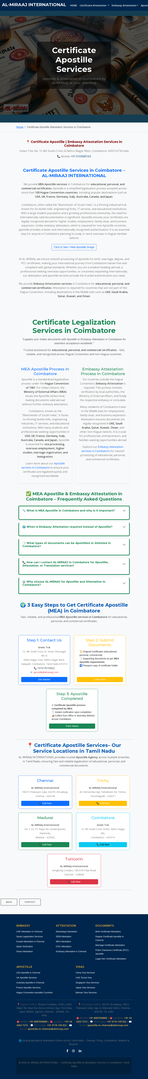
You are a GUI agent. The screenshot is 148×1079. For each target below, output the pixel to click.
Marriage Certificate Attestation (110, 945)
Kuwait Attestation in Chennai (30, 941)
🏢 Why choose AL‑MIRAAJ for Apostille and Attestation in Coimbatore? (63, 583)
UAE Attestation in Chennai (29, 931)
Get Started (44, 679)
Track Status (71, 726)
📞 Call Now (45, 803)
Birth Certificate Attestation (108, 931)
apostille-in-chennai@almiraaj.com (48, 1028)
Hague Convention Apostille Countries (34, 992)
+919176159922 (46, 668)
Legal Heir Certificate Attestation (110, 958)
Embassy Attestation (124, 5)
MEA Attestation (63, 941)
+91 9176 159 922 (56, 1025)
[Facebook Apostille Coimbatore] (67, 1051)
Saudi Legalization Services (29, 936)
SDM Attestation (63, 936)
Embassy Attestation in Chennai (71, 951)
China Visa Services (85, 972)
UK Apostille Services (26, 977)
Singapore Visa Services (87, 982)
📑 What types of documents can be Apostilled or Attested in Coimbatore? (66, 544)
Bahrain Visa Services (86, 992)
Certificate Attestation (93, 5)
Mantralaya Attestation (66, 931)
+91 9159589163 (81, 156)
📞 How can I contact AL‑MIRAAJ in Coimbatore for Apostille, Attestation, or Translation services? (65, 564)
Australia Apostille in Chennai (30, 982)
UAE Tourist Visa (84, 977)
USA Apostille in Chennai (28, 972)
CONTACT (30, 902)
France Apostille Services (28, 987)
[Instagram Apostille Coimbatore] (73, 1051)
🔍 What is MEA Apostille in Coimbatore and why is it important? (68, 510)
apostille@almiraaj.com (46, 672)
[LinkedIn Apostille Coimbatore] (80, 1051)
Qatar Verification (24, 946)
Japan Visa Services (85, 987)
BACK (9, 902)
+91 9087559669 (38, 1021)
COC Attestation (63, 946)
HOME (73, 5)
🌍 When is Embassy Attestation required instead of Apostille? (67, 526)
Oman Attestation (24, 951)
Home (20, 127)
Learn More (100, 679)
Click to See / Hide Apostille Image (74, 247)
